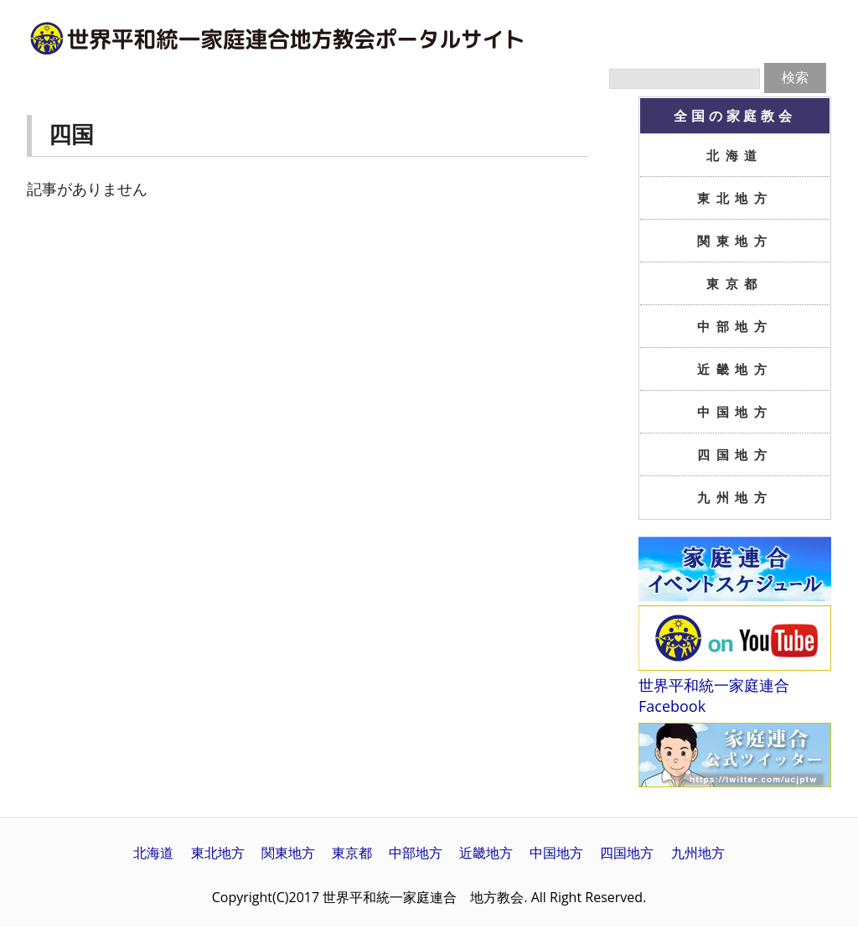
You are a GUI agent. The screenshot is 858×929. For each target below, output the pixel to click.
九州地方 (735, 497)
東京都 (734, 283)
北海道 (734, 155)
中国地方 (735, 411)
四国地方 (735, 454)
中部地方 (735, 326)
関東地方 (735, 240)
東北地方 (735, 197)
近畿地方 (735, 369)
